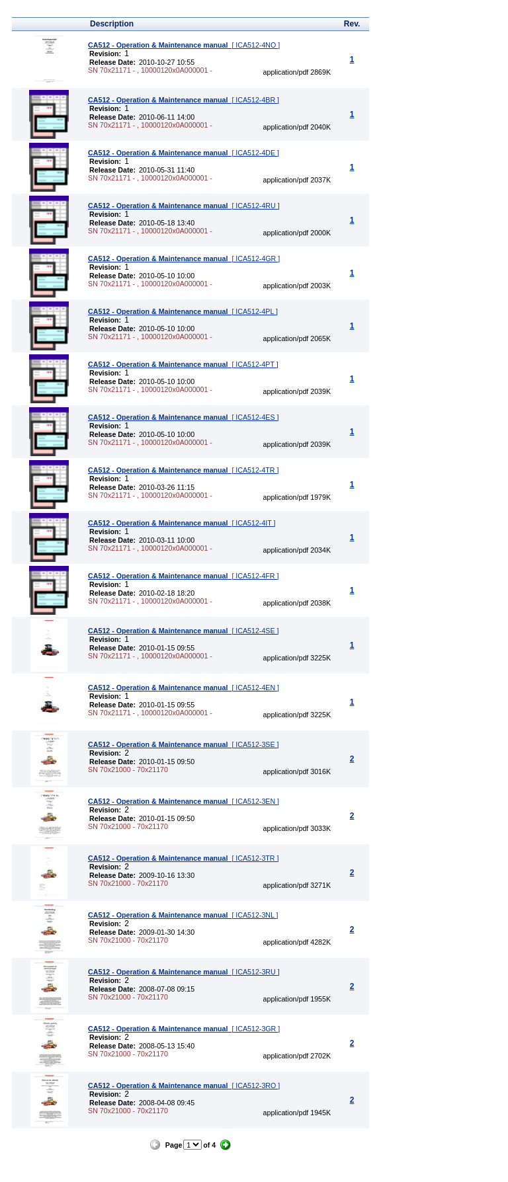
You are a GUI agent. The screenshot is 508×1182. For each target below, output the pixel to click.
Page (173, 1145)
